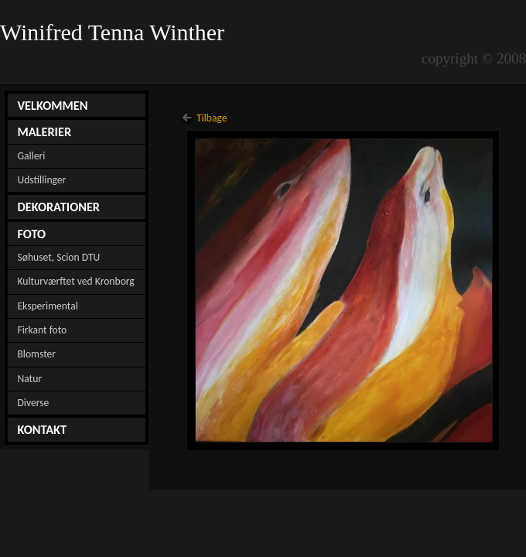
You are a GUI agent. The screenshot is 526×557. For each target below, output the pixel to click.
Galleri (31, 155)
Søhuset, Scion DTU (58, 257)
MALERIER (44, 131)
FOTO (31, 233)
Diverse (33, 402)
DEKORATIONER (58, 206)
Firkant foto (42, 330)
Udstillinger (41, 179)
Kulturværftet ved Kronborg (75, 281)
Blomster (36, 354)
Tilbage (211, 118)
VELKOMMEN (52, 105)
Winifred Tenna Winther (115, 32)
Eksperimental (47, 306)
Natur (29, 378)
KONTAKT (42, 429)
